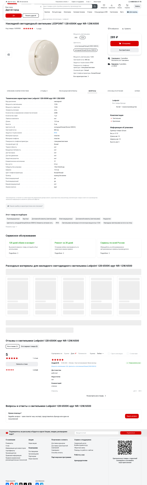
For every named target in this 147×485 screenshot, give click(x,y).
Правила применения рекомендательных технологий (16, 459)
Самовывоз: (115, 58)
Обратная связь (79, 448)
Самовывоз (55, 450)
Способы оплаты (57, 452)
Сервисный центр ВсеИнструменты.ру (81, 444)
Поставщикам (33, 451)
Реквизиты (9, 443)
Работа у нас (79, 455)
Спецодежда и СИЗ (101, 12)
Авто (122, 12)
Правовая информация (13, 455)
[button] (12, 346)
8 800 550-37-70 (135, 2)
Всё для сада (56, 12)
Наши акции (33, 443)
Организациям (34, 454)
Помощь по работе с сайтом (83, 450)
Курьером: (115, 64)
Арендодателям (80, 460)
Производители (11, 453)
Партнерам (32, 456)
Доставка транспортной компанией (59, 447)
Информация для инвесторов (16, 448)
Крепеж (47, 12)
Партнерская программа (61, 457)
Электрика (67, 12)
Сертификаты (10, 450)
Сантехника (114, 12)
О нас (7, 446)
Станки (89, 12)
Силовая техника (79, 12)
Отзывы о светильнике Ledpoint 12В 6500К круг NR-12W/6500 (42, 340)
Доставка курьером (58, 443)
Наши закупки (33, 459)
